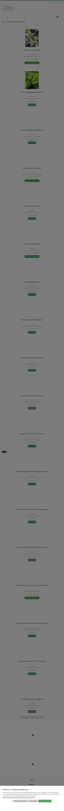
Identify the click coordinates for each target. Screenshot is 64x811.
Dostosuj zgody (33, 801)
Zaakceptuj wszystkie (45, 801)
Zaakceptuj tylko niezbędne (20, 801)
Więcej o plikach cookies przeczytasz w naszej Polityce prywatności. (18, 797)
